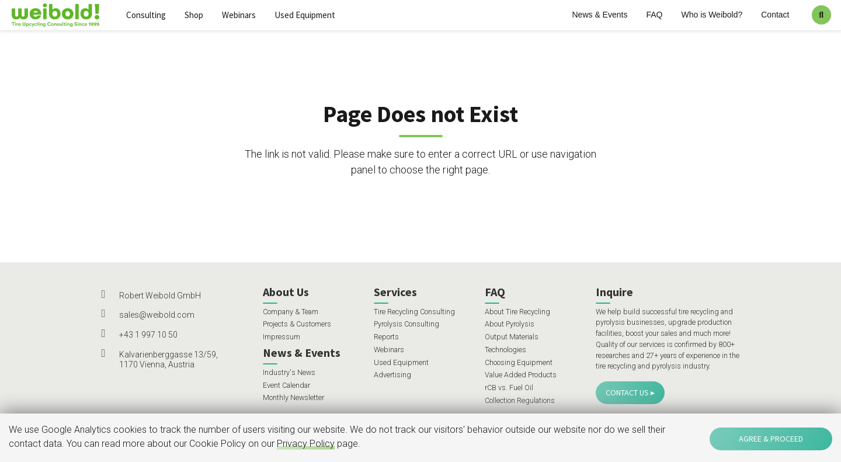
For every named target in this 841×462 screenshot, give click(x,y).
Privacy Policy (306, 443)
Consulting (146, 14)
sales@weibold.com (156, 314)
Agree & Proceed (771, 438)
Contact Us (627, 392)
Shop (194, 14)
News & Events (600, 14)
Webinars (239, 14)
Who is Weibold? (711, 14)
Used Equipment (304, 14)
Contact (775, 14)
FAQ (654, 14)
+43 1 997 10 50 (148, 334)
